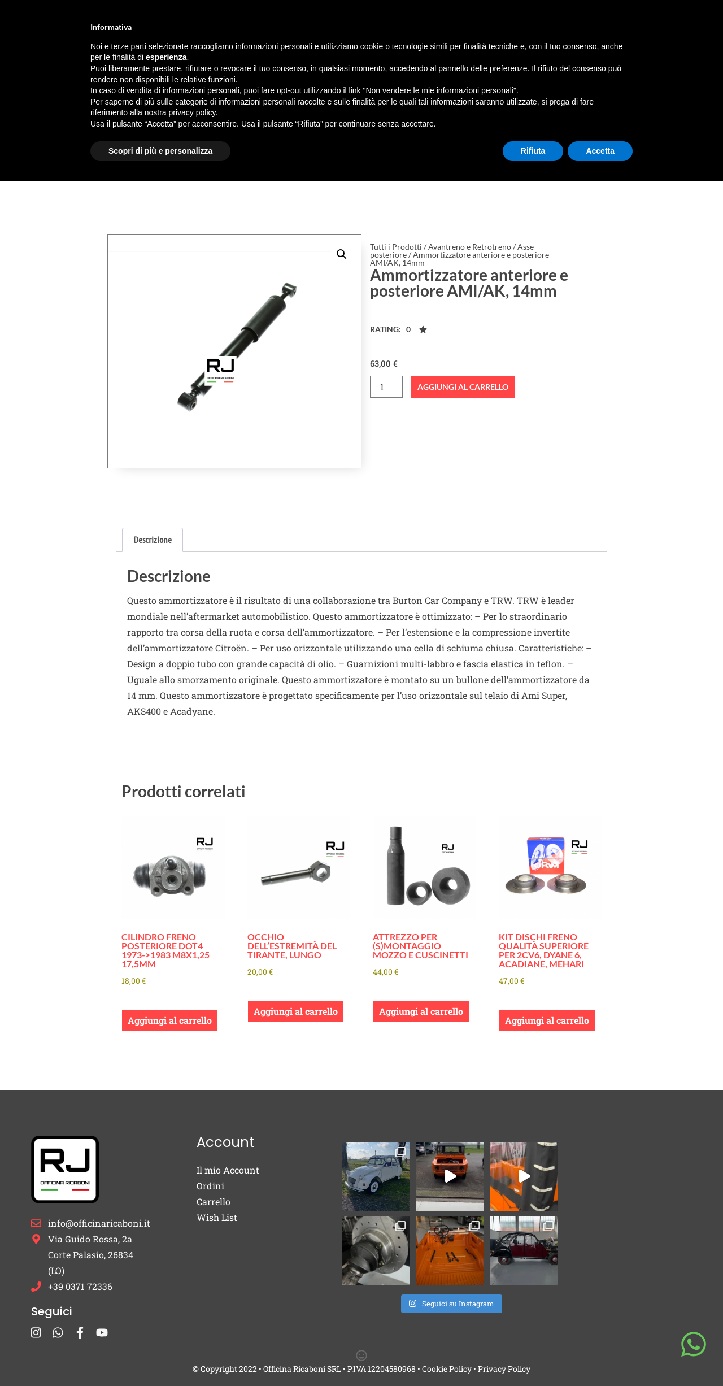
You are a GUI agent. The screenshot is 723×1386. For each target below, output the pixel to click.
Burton (266, 24)
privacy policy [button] (192, 1317)
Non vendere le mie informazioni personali (439, 1295)
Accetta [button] (600, 1354)
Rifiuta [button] (533, 1354)
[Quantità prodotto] (386, 387)
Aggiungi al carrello (462, 387)
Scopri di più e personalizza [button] (160, 1354)
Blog (517, 24)
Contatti (560, 24)
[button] (342, 254)
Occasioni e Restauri (446, 24)
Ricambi (205, 24)
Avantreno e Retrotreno (148, 175)
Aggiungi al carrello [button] (170, 1020)
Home (155, 24)
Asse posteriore (232, 175)
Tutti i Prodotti (65, 175)
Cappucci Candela (344, 24)
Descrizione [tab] (152, 539)
